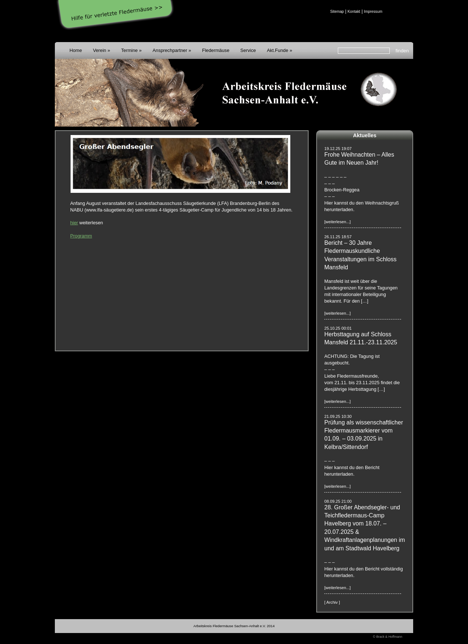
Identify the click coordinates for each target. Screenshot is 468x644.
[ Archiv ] (332, 602)
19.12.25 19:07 (338, 148)
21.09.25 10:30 (338, 416)
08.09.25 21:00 (338, 501)
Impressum (373, 12)
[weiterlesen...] (337, 222)
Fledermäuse (216, 50)
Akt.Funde (277, 50)
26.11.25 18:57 (338, 237)
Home (75, 50)
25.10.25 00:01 (338, 328)
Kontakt (353, 12)
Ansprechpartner (169, 50)
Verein (99, 50)
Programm (81, 236)
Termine (129, 50)
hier (74, 222)
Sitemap (337, 12)
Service (248, 50)
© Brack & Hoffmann (387, 637)
